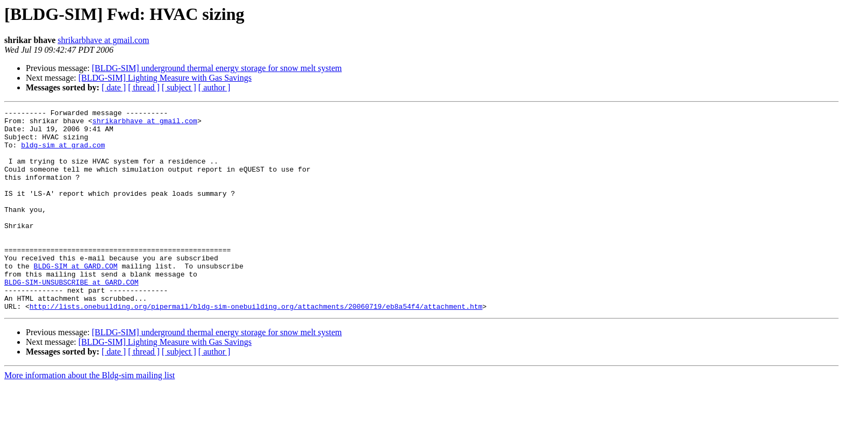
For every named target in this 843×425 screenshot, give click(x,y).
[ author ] (214, 87)
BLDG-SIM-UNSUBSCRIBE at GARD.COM (71, 317)
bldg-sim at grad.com (63, 153)
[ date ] (114, 87)
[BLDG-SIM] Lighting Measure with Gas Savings (165, 77)
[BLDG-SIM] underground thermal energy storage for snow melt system (217, 68)
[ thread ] (144, 87)
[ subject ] (179, 87)
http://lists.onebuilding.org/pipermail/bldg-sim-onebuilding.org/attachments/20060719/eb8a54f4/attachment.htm (256, 346)
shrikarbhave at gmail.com (103, 40)
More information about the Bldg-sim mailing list (89, 415)
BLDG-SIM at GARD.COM (76, 298)
